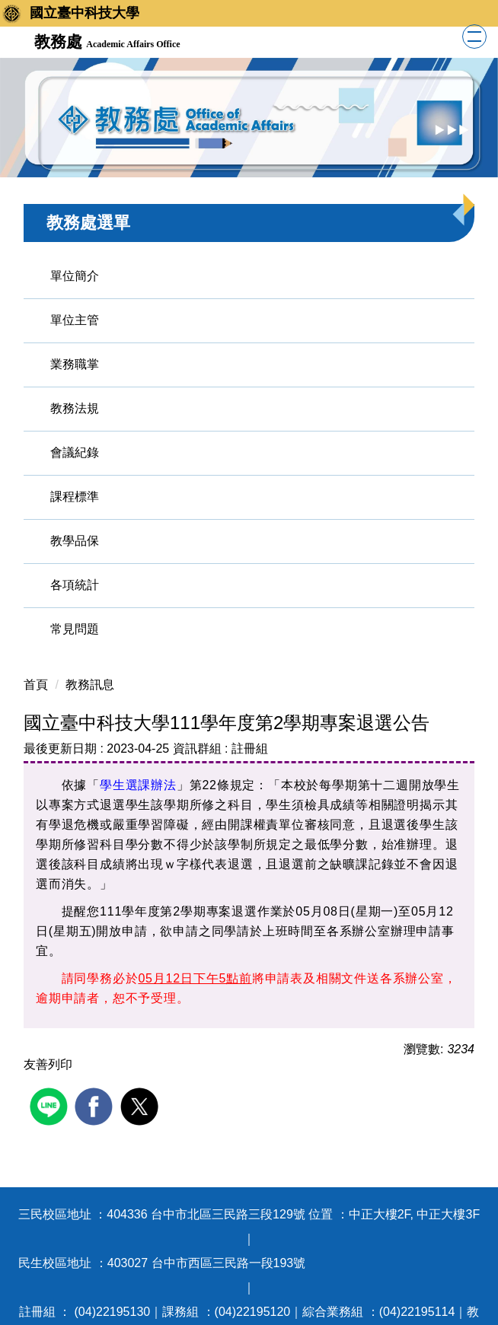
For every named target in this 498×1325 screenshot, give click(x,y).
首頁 (36, 684)
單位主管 (74, 320)
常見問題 (74, 629)
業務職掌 (74, 364)
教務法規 (74, 408)
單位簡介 (74, 275)
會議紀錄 (74, 452)
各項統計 (74, 584)
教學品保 (74, 540)
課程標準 (74, 496)
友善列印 (48, 1064)
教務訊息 (89, 684)
